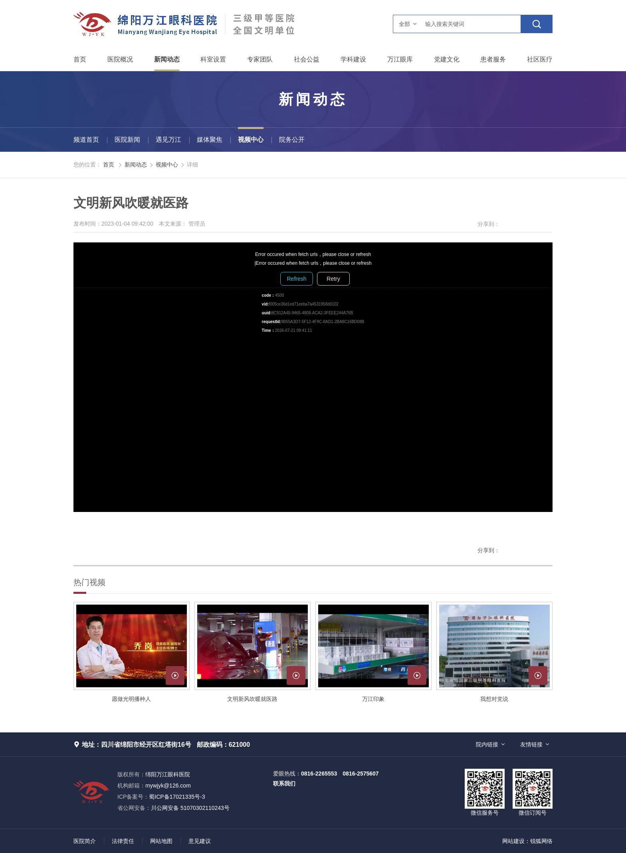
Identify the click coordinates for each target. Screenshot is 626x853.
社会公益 (306, 59)
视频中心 (250, 139)
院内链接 (487, 744)
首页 (79, 59)
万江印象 (373, 699)
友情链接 (531, 744)
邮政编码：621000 (223, 744)
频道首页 (86, 139)
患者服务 (493, 59)
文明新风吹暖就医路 (252, 699)
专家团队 (260, 59)
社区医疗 (540, 59)
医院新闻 (127, 139)
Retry (333, 279)
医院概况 (120, 59)
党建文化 (447, 59)
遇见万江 (168, 139)
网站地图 (161, 841)
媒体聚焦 (209, 139)
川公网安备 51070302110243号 (173, 808)
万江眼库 (400, 59)
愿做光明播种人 (131, 699)
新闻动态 (167, 59)
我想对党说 (494, 699)
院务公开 (292, 139)
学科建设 (353, 59)
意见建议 (199, 841)
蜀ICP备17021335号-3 (177, 796)
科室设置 (213, 59)
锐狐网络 (541, 841)
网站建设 (513, 841)
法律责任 (123, 841)
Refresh (296, 279)
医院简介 (84, 841)
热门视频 (89, 582)
